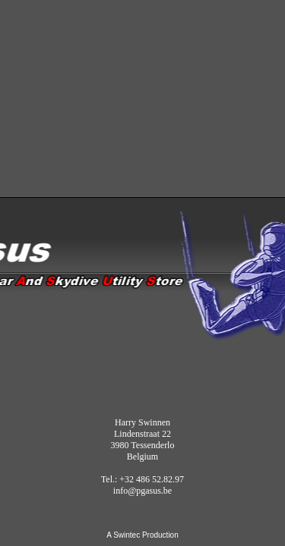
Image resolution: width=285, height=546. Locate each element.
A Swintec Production (142, 535)
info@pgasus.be (142, 490)
